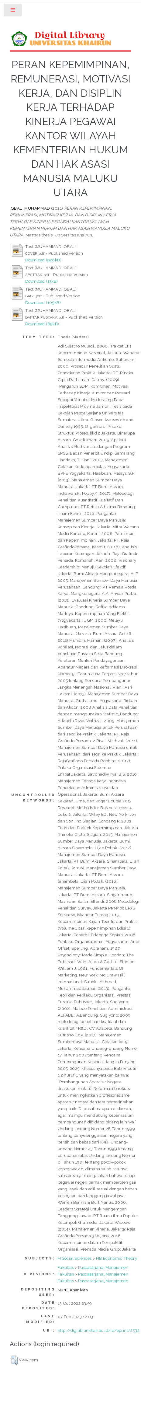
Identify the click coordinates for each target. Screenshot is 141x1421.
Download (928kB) (43, 259)
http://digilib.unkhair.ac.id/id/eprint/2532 (98, 1330)
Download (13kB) (41, 281)
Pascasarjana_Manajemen (103, 1267)
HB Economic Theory (116, 1258)
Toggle (13, 11)
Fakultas (66, 1267)
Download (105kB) (43, 302)
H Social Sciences (75, 1258)
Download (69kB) (42, 323)
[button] (14, 1360)
